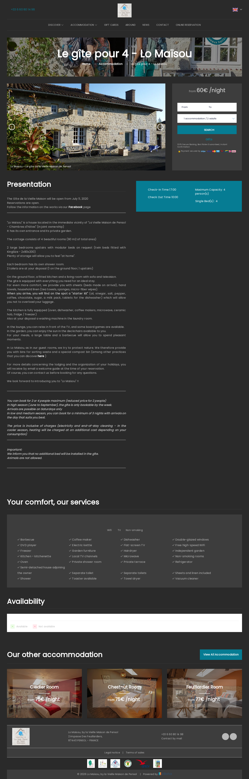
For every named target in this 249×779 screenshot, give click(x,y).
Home (86, 64)
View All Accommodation (221, 655)
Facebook (75, 207)
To (210, 107)
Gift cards (111, 25)
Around (130, 25)
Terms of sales (135, 752)
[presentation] (12, 127)
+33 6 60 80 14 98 (170, 734)
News (146, 25)
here (41, 356)
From (185, 107)
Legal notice (112, 752)
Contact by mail (169, 738)
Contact (162, 25)
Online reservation (188, 25)
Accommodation (84, 25)
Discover (56, 25)
